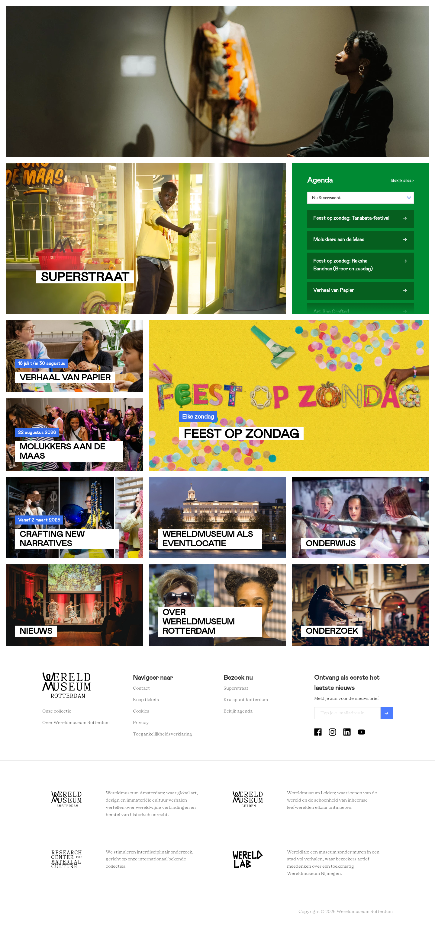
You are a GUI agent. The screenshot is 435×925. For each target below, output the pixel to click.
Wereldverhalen (224, 15)
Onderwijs (261, 15)
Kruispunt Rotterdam (246, 700)
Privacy (141, 723)
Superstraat (236, 688)
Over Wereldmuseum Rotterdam (76, 723)
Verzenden (387, 713)
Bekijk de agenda (402, 180)
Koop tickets (146, 700)
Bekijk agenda (238, 711)
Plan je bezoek (183, 15)
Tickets (324, 15)
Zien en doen (145, 15)
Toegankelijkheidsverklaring (162, 734)
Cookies (141, 711)
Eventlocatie (294, 15)
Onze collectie (56, 711)
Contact (141, 688)
